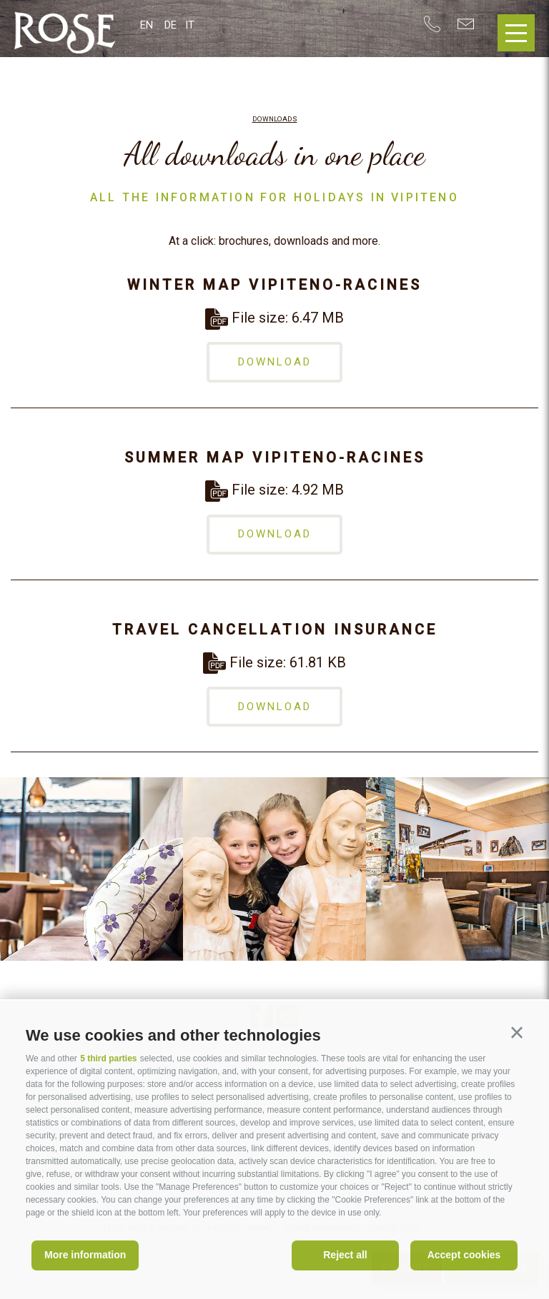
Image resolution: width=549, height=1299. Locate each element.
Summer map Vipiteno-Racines (274, 457)
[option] (91, 869)
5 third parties (108, 1058)
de (170, 25)
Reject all (345, 1254)
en (146, 25)
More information (85, 1254)
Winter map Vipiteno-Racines (274, 284)
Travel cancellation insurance (274, 629)
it (189, 25)
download (275, 361)
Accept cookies (464, 1254)
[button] (516, 1032)
